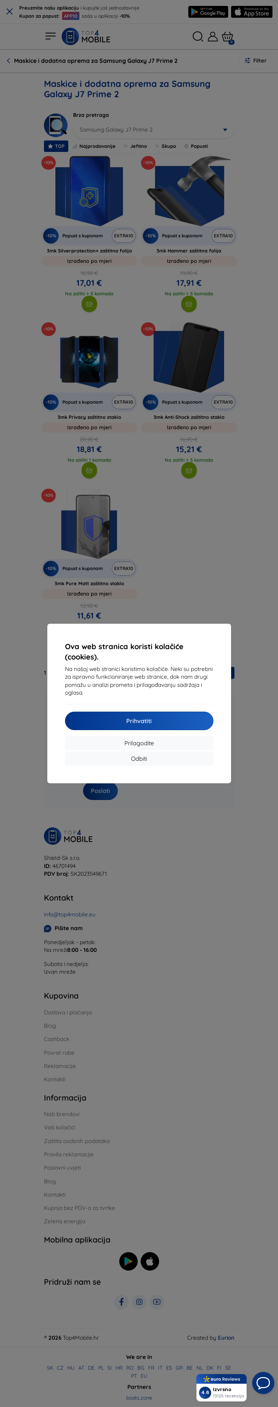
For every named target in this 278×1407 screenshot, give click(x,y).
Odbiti (139, 758)
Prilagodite (139, 743)
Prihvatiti (139, 721)
